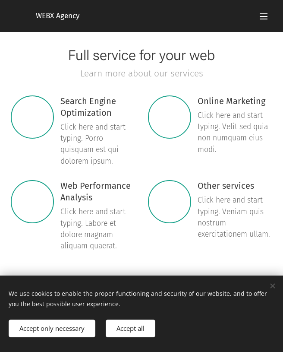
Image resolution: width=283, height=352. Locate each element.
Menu (263, 16)
